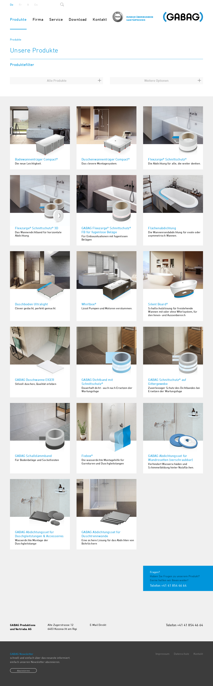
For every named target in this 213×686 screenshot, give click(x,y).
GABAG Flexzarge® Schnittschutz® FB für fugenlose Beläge (106, 230)
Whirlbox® (89, 304)
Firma (38, 19)
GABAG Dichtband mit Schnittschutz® (97, 382)
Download (78, 19)
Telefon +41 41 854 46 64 (168, 585)
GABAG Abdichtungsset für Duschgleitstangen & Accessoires (39, 534)
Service (56, 19)
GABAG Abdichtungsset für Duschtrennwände (101, 534)
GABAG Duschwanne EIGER (34, 380)
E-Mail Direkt (98, 625)
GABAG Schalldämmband (33, 456)
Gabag (183, 17)
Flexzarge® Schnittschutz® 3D (36, 228)
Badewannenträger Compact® (36, 159)
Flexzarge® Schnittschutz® (167, 159)
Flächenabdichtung (162, 228)
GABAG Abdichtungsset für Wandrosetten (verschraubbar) (170, 458)
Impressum (163, 653)
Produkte (18, 19)
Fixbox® (87, 456)
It (28, 4)
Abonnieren (23, 670)
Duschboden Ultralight (31, 304)
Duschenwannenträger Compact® (106, 159)
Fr (20, 4)
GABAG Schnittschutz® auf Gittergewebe (167, 382)
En (36, 4)
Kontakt (100, 19)
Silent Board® (158, 304)
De (11, 4)
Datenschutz (181, 653)
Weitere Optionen (156, 80)
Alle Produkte (56, 80)
